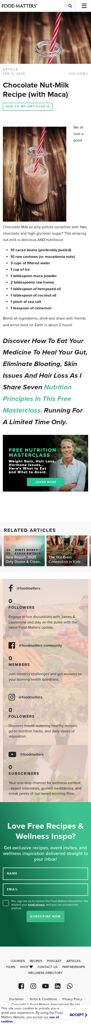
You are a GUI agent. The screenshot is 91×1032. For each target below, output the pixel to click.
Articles (73, 961)
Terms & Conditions (43, 999)
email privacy (36, 904)
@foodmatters (28, 588)
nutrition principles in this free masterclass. (37, 398)
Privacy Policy (72, 999)
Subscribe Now (45, 916)
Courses (17, 961)
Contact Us (47, 967)
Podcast (54, 961)
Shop (26, 967)
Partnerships (73, 967)
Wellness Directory (45, 973)
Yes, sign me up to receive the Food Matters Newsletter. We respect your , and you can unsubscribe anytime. (49, 904)
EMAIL (12, 889)
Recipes (36, 961)
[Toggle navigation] (84, 6)
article (10, 69)
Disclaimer (16, 999)
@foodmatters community (40, 645)
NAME (12, 873)
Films (10, 967)
